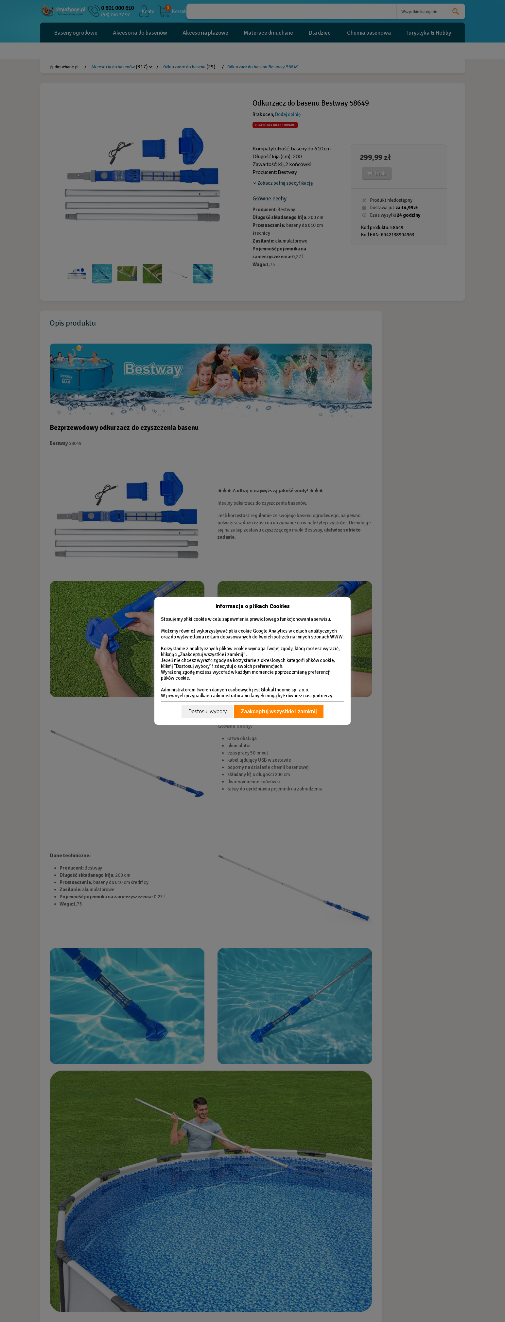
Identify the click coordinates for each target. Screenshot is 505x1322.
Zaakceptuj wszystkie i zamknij (279, 711)
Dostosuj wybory (207, 711)
